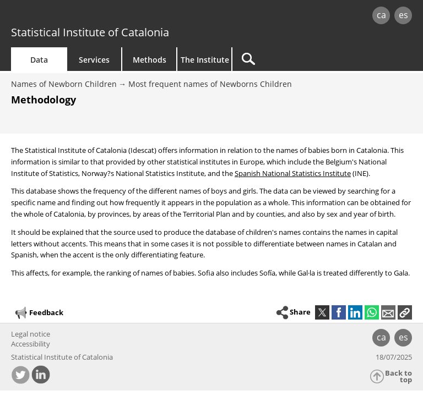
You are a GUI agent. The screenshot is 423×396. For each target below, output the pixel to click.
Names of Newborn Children (64, 84)
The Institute (205, 59)
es (403, 15)
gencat (91, 16)
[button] (405, 312)
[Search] (301, 59)
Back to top (398, 376)
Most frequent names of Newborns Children (210, 84)
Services (94, 59)
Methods (149, 59)
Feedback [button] (38, 313)
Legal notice (30, 334)
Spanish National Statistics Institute (293, 173)
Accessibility (30, 344)
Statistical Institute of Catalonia (90, 32)
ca (381, 15)
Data (39, 59)
